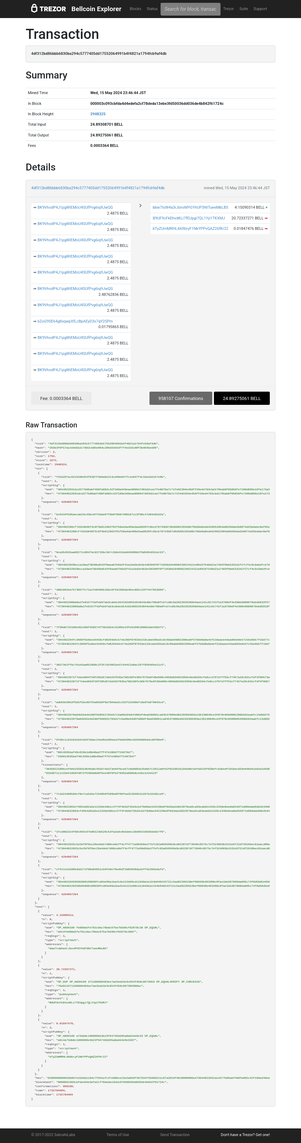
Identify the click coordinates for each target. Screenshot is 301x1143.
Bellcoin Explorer (96, 9)
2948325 (97, 114)
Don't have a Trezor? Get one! (245, 1135)
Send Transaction (175, 1135)
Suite (243, 9)
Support (260, 9)
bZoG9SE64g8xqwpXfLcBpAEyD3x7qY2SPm (75, 321)
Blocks (135, 9)
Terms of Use (117, 1135)
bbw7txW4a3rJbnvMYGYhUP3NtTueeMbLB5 (190, 207)
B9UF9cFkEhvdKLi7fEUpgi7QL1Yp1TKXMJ (189, 218)
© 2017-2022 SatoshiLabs (53, 1135)
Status (152, 9)
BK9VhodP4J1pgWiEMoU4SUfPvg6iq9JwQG (75, 207)
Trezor (228, 9)
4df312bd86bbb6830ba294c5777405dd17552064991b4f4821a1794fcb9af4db (98, 188)
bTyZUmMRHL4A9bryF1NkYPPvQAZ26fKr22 (190, 228)
